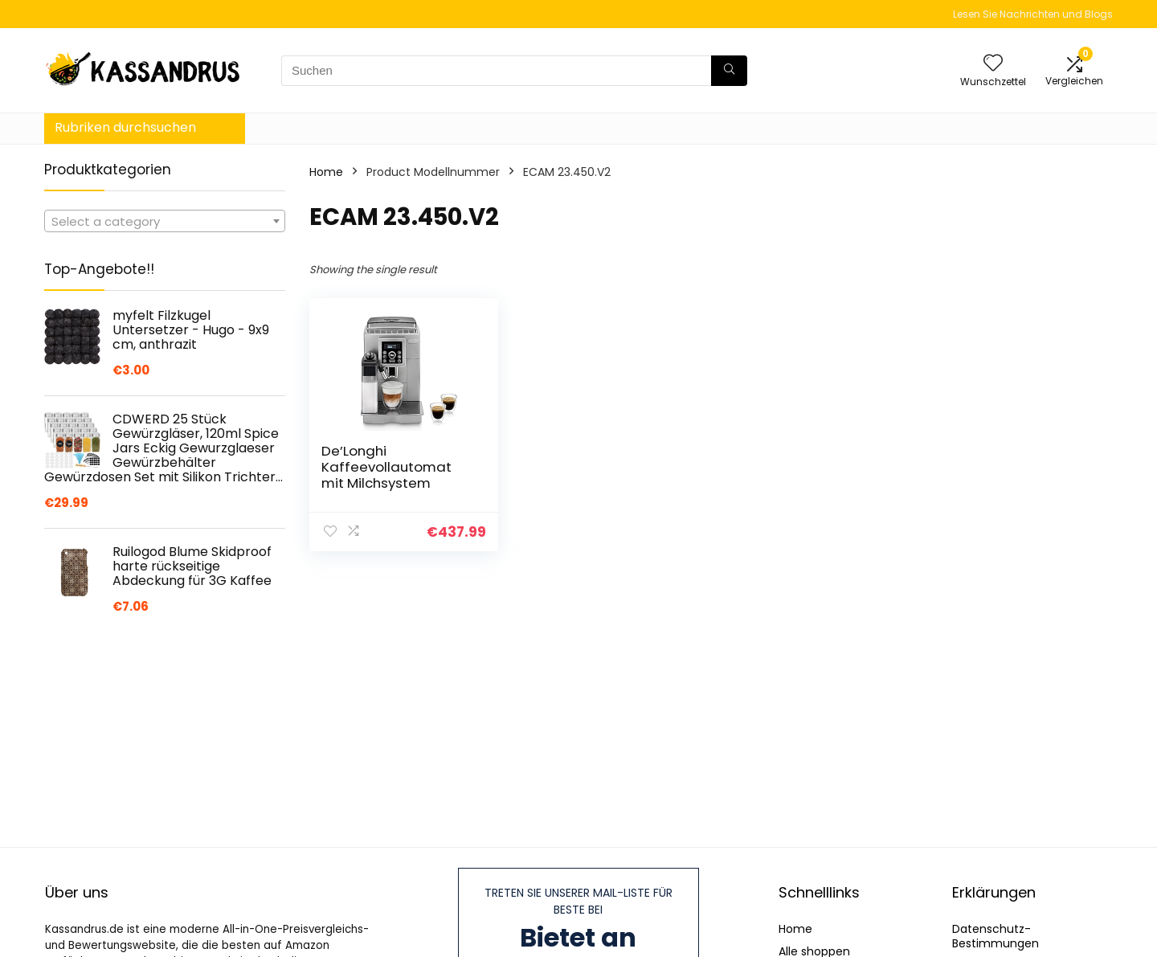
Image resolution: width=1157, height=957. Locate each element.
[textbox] (164, 222)
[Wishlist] (993, 64)
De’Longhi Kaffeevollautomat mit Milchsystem (386, 467)
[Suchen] (729, 70)
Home (326, 172)
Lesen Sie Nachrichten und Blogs (1033, 14)
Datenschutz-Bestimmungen (995, 936)
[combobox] (164, 221)
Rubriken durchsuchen (125, 127)
